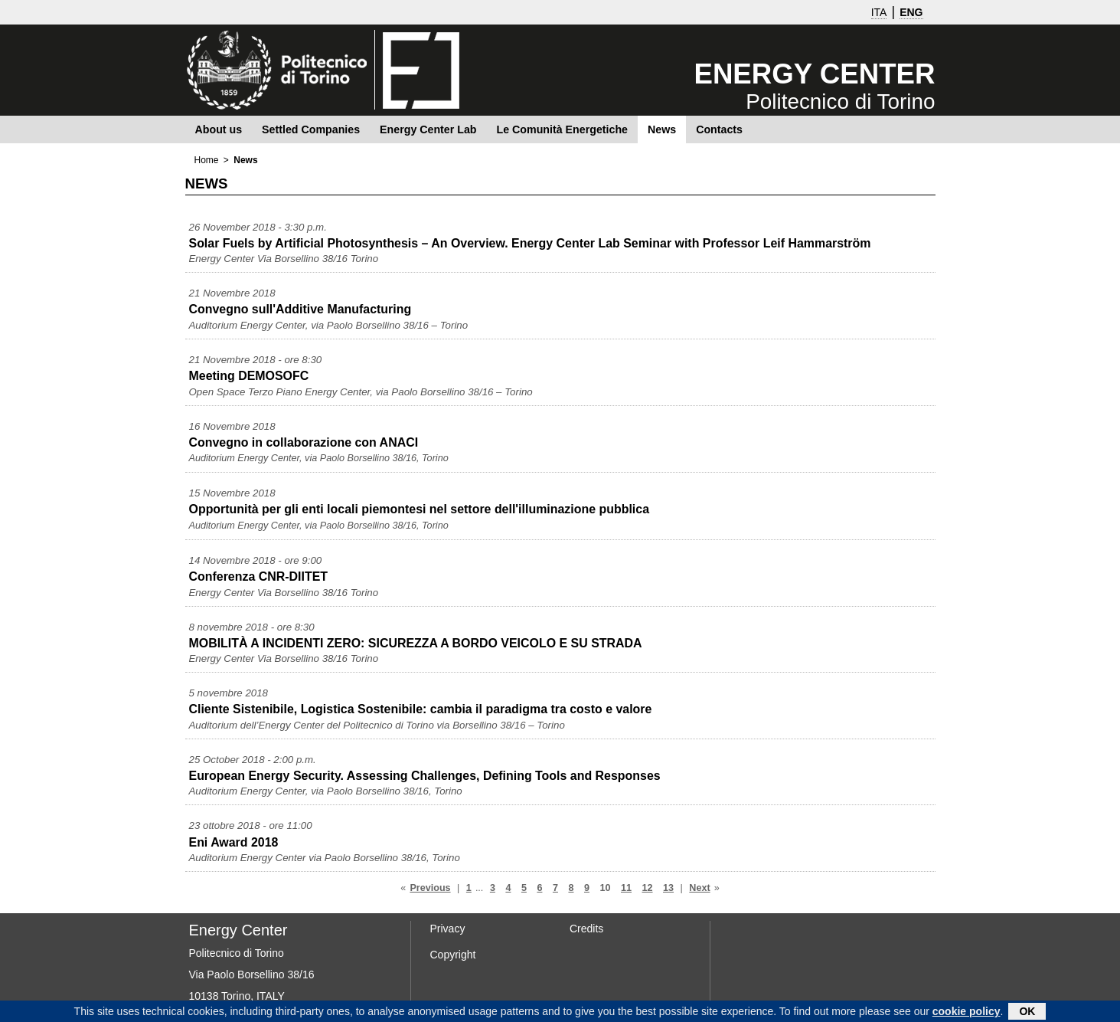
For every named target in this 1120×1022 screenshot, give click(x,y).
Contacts (719, 129)
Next (699, 888)
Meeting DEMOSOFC (249, 375)
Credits (586, 928)
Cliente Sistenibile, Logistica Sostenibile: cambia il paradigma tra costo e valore (420, 709)
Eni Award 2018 (234, 842)
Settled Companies (311, 129)
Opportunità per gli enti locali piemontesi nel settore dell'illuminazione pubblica (419, 509)
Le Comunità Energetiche (562, 129)
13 (668, 888)
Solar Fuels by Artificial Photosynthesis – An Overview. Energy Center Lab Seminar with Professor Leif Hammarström (530, 243)
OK (1027, 1013)
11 (626, 888)
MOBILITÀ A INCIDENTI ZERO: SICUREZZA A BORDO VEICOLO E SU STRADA (415, 643)
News (662, 129)
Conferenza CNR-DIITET (258, 576)
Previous (430, 888)
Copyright (453, 954)
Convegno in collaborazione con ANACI (304, 442)
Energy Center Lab (428, 129)
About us (219, 129)
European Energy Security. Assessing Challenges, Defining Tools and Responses (425, 775)
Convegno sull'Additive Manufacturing (300, 309)
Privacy (447, 928)
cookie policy (966, 1013)
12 (647, 888)
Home (206, 160)
